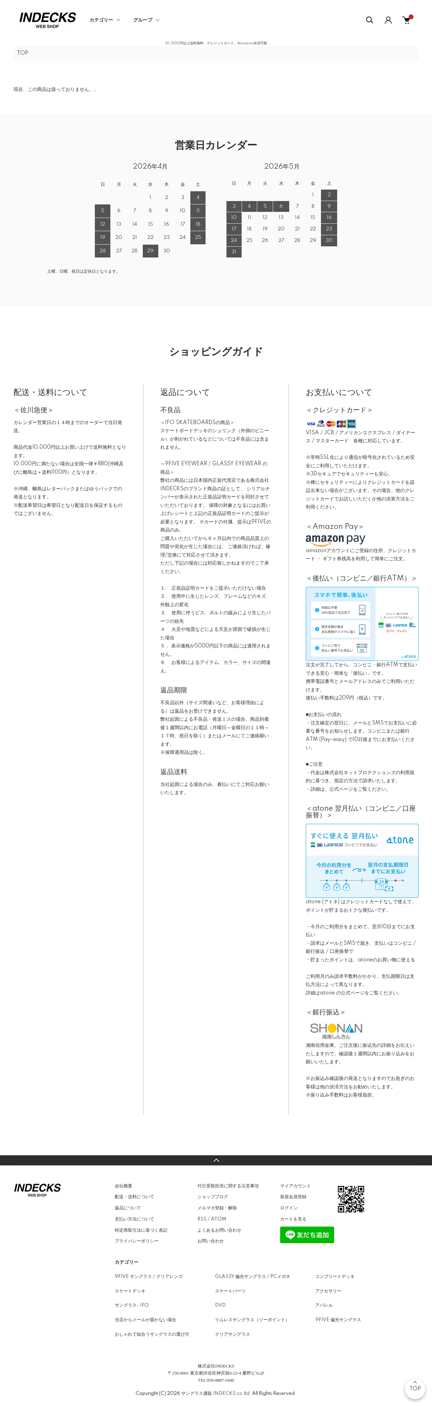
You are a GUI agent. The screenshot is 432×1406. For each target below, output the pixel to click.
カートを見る (293, 1219)
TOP (22, 53)
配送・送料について (134, 1196)
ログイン (289, 1208)
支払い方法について (134, 1219)
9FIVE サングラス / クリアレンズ (149, 1276)
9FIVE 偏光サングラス (338, 1319)
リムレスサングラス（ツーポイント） (252, 1319)
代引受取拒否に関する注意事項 (228, 1186)
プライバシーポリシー (137, 1241)
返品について (128, 1208)
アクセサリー (328, 1291)
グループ (142, 20)
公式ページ (341, 789)
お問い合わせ (210, 1241)
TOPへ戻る (216, 1160)
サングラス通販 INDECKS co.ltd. (216, 1393)
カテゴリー (101, 20)
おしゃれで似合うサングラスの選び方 (152, 1334)
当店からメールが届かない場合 (145, 1319)
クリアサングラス (232, 1334)
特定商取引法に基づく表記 (141, 1230)
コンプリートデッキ (335, 1276)
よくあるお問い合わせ (219, 1230)
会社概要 (123, 1186)
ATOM (218, 1219)
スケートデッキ (130, 1291)
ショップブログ (212, 1196)
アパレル (324, 1305)
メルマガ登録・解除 (217, 1208)
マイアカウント (295, 1186)
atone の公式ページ (342, 993)
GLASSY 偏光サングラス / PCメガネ (252, 1276)
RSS (202, 1219)
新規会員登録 (293, 1196)
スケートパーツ (230, 1291)
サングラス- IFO (132, 1305)
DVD (220, 1305)
